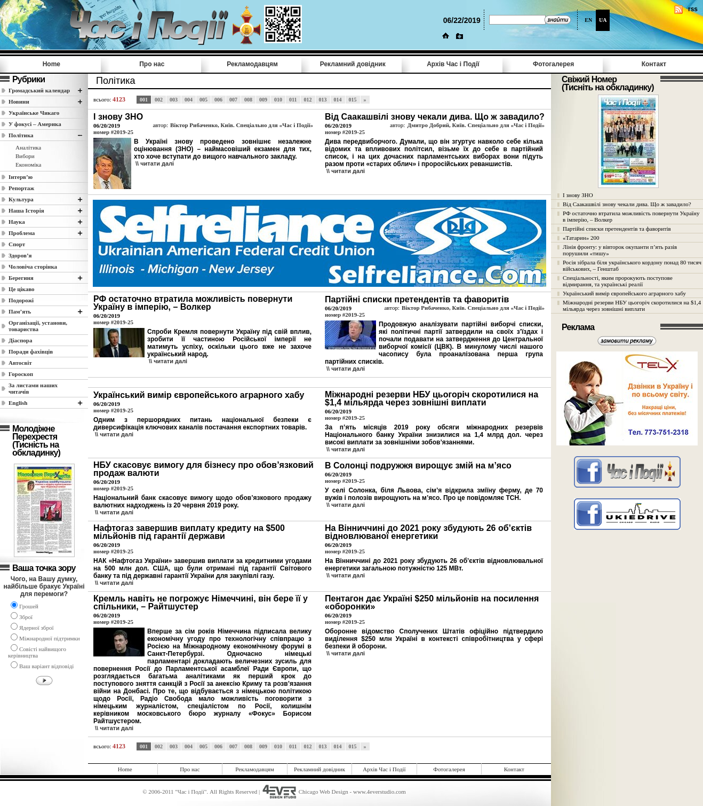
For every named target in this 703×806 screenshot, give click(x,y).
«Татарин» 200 (581, 237)
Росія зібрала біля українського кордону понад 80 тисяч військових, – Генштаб (632, 265)
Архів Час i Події (453, 64)
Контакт (654, 64)
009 (263, 100)
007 (233, 100)
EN (588, 20)
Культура (21, 199)
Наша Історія (26, 210)
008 (248, 100)
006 (218, 100)
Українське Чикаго (34, 112)
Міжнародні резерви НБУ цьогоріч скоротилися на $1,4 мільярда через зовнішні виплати (632, 305)
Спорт (17, 244)
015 (353, 100)
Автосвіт (20, 362)
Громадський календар (39, 90)
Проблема (22, 233)
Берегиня (21, 278)
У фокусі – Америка (35, 124)
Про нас (151, 64)
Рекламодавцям (252, 64)
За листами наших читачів (33, 388)
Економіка (28, 164)
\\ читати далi (154, 163)
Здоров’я (20, 255)
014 (338, 100)
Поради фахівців (31, 351)
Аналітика (28, 147)
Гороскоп (21, 374)
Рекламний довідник (353, 64)
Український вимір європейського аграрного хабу (624, 293)
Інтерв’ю (21, 177)
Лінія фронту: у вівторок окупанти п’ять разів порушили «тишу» (620, 250)
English (18, 403)
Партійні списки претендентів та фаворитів (617, 228)
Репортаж (21, 188)
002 (159, 100)
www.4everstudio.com (379, 791)
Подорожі (21, 300)
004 (189, 100)
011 (293, 100)
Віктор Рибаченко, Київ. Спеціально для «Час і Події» (241, 125)
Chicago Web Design (323, 791)
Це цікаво (22, 289)
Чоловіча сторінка (33, 266)
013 (323, 100)
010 (278, 100)
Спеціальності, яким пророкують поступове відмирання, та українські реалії (618, 281)
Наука (17, 221)
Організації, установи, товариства (38, 325)
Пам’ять (20, 311)
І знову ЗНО (578, 195)
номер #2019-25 (113, 132)
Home (51, 64)
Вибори (25, 156)
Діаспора (20, 340)
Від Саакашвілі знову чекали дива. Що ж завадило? (627, 204)
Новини (19, 101)
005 (203, 100)
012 (308, 100)
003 (174, 100)
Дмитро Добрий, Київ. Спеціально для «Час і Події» (476, 125)
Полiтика (21, 135)
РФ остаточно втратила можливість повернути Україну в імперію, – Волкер (631, 216)
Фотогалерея (553, 64)
